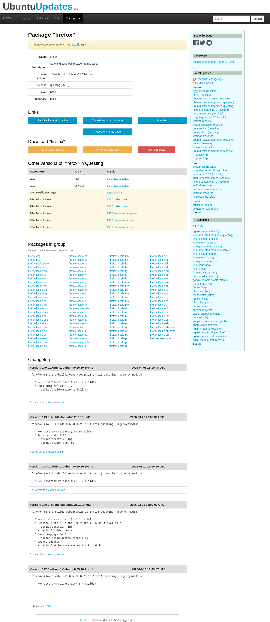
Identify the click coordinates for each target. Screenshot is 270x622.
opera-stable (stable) (205, 324)
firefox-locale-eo (37, 342)
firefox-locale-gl (78, 285)
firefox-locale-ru (159, 256)
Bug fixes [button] (162, 120)
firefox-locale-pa (119, 334)
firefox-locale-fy (78, 274)
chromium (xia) (201, 291)
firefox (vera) (200, 306)
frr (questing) (200, 154)
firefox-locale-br (37, 300)
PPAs (57, 18)
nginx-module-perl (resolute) (209, 336)
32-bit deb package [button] (53, 149)
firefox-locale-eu (78, 259)
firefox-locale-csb (38, 319)
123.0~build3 (114, 192)
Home (7, 18)
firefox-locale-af (37, 267)
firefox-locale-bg (37, 293)
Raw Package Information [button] (53, 120)
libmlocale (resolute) (204, 147)
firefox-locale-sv (159, 278)
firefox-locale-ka (78, 338)
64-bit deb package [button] (107, 149)
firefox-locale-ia (78, 319)
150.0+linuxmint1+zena (120, 220)
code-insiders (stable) (205, 276)
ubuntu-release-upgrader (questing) (213, 102)
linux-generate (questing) (207, 246)
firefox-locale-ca (37, 308)
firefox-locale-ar (37, 274)
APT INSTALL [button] (156, 149)
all (199, 212)
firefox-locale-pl (118, 338)
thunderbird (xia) (202, 283)
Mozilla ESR (78, 44)
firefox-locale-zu (159, 334)
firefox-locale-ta (159, 289)
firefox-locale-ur (159, 312)
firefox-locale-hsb (79, 308)
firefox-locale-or (119, 330)
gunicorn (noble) (202, 204)
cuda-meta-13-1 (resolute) (208, 113)
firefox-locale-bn (37, 297)
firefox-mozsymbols (161, 338)
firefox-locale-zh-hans (162, 327)
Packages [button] (73, 18)
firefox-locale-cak (38, 312)
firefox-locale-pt (119, 342)
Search (258, 18)
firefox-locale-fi (77, 267)
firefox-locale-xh (159, 323)
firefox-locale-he (78, 297)
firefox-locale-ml (119, 289)
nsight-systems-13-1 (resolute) (210, 117)
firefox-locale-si (159, 259)
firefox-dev (34, 259)
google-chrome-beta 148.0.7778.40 (213, 61)
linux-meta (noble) (203, 257)
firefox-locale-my (119, 304)
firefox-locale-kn (119, 259)
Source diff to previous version (47, 402)
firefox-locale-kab (79, 342)
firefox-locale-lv (118, 278)
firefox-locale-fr (77, 271)
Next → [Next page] (51, 606)
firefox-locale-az (37, 285)
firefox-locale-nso (120, 323)
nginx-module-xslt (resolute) (209, 332)
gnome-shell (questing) (206, 128)
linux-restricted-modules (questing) (213, 235)
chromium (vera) (202, 309)
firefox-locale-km (119, 256)
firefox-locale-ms (119, 300)
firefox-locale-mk (119, 285)
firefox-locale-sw (159, 282)
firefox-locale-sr (159, 274)
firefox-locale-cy (37, 323)
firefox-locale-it (77, 330)
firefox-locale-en (37, 338)
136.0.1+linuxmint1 (118, 199)
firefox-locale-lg (118, 271)
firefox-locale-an (37, 271)
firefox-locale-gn (78, 289)
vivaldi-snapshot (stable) (207, 313)
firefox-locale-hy (78, 315)
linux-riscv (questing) (205, 272)
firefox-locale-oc (119, 327)
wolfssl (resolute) (203, 120)
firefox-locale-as (37, 278)
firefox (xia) (199, 287)
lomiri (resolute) (202, 94)
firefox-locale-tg (159, 297)
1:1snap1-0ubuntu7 (118, 178)
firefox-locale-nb (119, 308)
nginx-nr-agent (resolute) (207, 328)
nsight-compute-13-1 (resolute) (211, 109)
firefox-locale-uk (159, 308)
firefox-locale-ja (78, 334)
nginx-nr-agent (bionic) (206, 231)
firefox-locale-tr (159, 304)
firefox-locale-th (159, 300)
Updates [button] (42, 18)
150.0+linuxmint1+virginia (122, 213)
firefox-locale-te (159, 293)
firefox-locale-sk (159, 263)
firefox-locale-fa (78, 263)
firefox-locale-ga (78, 278)
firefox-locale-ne (119, 312)
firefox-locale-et (78, 256)
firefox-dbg (34, 256)
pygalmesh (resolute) (205, 91)
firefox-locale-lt (118, 274)
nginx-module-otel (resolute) (209, 339)
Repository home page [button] (107, 131)
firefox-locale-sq (159, 271)
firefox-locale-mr (119, 297)
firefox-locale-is (77, 327)
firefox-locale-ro (119, 345)
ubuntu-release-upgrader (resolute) (213, 139)
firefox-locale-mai (120, 282)
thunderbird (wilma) (204, 294)
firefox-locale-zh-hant (162, 330)
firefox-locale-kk (78, 345)
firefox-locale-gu (78, 293)
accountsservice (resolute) (208, 124)
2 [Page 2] (45, 606)
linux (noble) (200, 268)
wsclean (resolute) (203, 135)
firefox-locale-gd (78, 282)
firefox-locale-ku (119, 267)
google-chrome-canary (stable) (211, 321)
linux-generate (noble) (205, 261)
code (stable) (200, 317)
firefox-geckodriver (39, 263)
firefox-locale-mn (119, 293)
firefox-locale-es (37, 345)
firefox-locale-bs (37, 304)
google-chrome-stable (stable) (210, 280)
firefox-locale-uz (159, 315)
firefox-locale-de (37, 330)
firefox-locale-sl (159, 267)
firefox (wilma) (201, 298)
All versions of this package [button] (108, 120)
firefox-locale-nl (118, 315)
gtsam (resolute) (202, 143)
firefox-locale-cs (37, 315)
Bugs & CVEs (205, 82)
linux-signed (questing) (206, 238)
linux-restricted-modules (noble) (211, 250)
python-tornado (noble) (206, 208)
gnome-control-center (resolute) (211, 98)
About (83, 620)
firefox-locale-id (78, 323)
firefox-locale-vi (159, 319)
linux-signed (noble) (204, 253)
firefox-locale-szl (159, 285)
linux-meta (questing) (205, 242)
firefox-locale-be (37, 289)
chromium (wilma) (203, 302)
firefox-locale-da (37, 327)
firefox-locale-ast (37, 282)
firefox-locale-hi (78, 300)
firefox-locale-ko (119, 263)
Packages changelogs (210, 79)
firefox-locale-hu (78, 312)
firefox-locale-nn (119, 319)
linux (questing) (202, 265)
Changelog (24, 18)
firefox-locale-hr (78, 304)
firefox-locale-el (37, 334)
